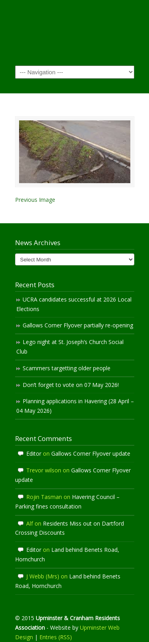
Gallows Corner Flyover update (90, 453)
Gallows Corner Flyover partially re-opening (78, 325)
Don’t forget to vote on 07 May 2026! (71, 385)
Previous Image (35, 199)
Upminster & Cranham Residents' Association (74, 32)
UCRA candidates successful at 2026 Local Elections (74, 304)
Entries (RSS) (55, 637)
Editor (33, 453)
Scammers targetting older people (66, 368)
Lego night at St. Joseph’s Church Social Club (70, 346)
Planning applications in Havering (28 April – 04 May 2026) (75, 405)
